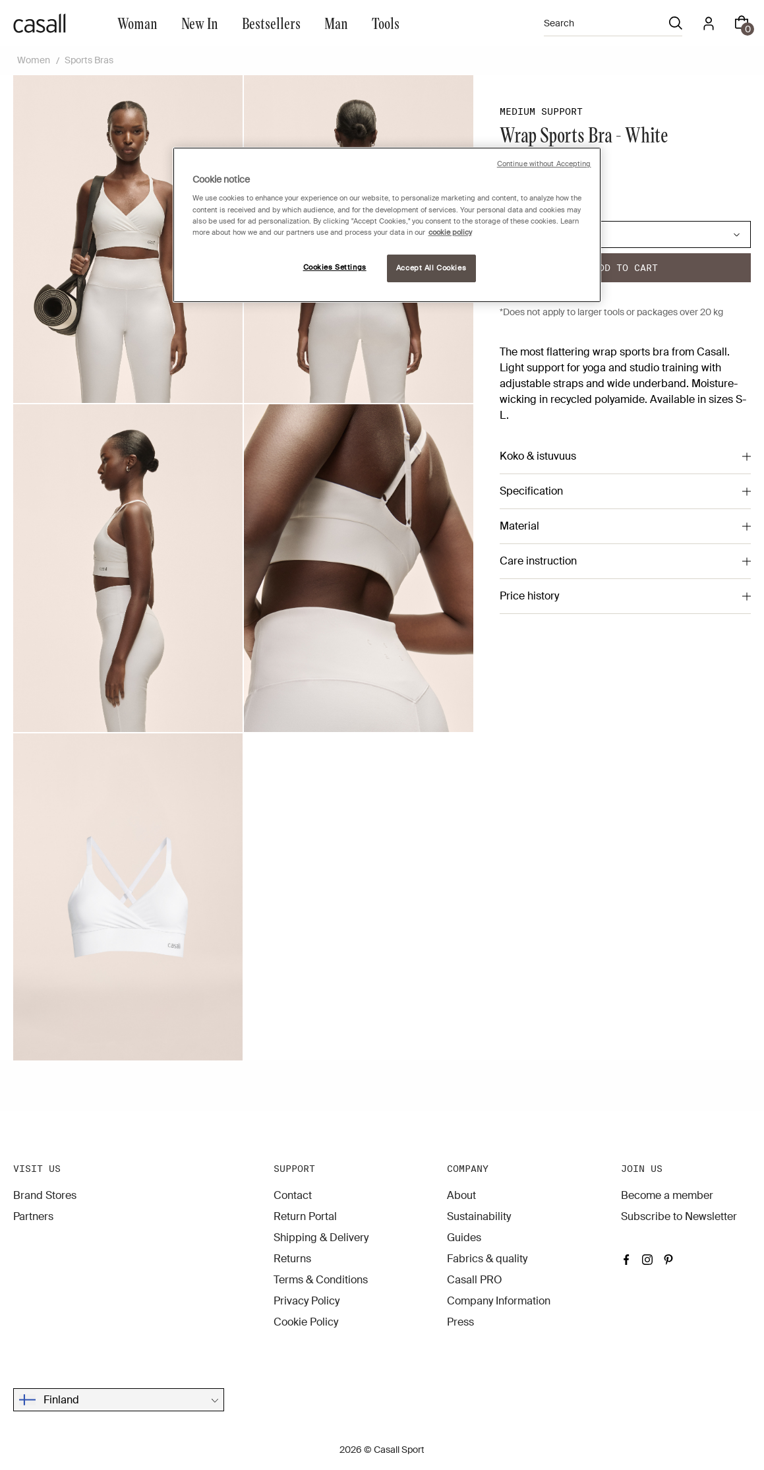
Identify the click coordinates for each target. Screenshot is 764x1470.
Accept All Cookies (431, 268)
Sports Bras (89, 60)
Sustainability (479, 1216)
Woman (137, 23)
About (461, 1195)
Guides (464, 1237)
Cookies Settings (335, 267)
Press (460, 1322)
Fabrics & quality (487, 1259)
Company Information (498, 1301)
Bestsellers (271, 23)
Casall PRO (474, 1280)
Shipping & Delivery (321, 1237)
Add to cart (625, 267)
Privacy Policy (306, 1301)
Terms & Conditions (321, 1280)
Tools (385, 23)
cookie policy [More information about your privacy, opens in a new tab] (450, 232)
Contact (293, 1195)
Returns (292, 1259)
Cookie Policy (306, 1322)
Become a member (667, 1195)
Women (33, 60)
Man (336, 23)
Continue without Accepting (544, 164)
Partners (33, 1216)
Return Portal (305, 1216)
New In (199, 23)
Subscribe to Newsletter (679, 1216)
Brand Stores (44, 1195)
